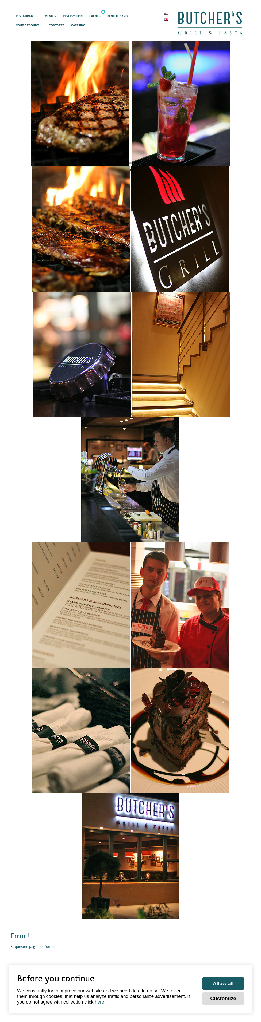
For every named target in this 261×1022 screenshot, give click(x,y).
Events (95, 15)
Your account (27, 25)
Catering (78, 25)
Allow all (223, 983)
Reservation (73, 16)
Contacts (56, 25)
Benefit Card (117, 16)
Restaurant (25, 16)
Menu (49, 16)
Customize (223, 998)
